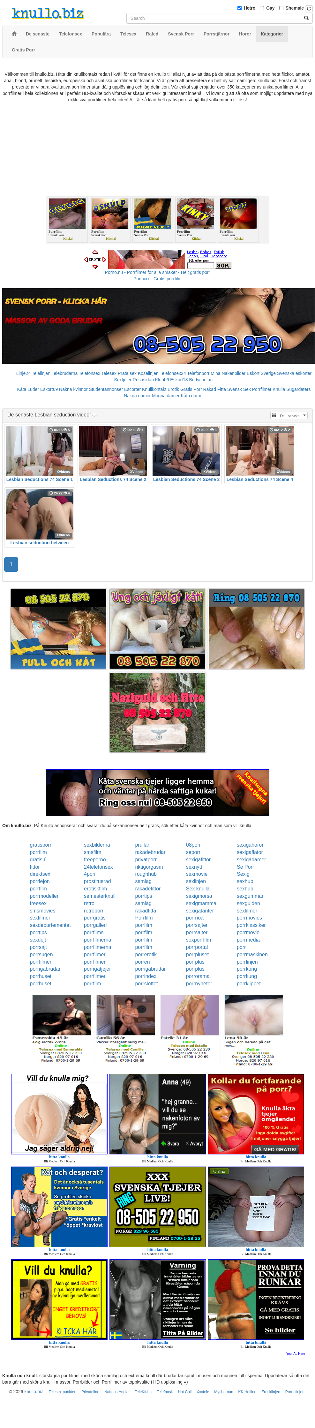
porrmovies (249, 917)
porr (241, 947)
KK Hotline (247, 1392)
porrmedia (248, 940)
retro (89, 903)
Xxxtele (203, 1392)
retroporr (93, 910)
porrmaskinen (252, 954)
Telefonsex (89, 373)
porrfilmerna (97, 940)
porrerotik (146, 954)
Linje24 (23, 373)
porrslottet (146, 983)
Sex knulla (198, 888)
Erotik (173, 389)
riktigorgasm (149, 867)
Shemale (295, 8)
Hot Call (185, 1392)
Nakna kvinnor (73, 389)
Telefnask (165, 1392)
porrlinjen (247, 962)
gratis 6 (38, 859)
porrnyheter (199, 983)
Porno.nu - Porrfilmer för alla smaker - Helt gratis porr (157, 272)
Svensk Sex (239, 389)
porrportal (197, 947)
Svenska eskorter (294, 373)
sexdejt (38, 940)
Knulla (279, 389)
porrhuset (41, 976)
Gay (270, 8)
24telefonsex (98, 867)
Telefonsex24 (173, 373)
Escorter (132, 389)
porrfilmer (95, 954)
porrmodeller (44, 896)
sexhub (245, 881)
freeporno (95, 859)
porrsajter (197, 925)
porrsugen (41, 954)
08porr (193, 845)
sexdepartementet (50, 925)
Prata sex (127, 373)
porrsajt (38, 947)
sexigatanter (200, 910)
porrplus (195, 962)
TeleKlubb (143, 1392)
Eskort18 (179, 379)
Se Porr (245, 867)
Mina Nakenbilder (228, 373)
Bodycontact (201, 379)
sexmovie (197, 874)
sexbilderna (97, 845)
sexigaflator (250, 852)
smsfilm (92, 852)
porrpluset (197, 954)
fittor (35, 867)
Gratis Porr (191, 389)
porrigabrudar (45, 969)
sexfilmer (247, 910)
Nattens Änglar (117, 1392)
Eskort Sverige (261, 373)
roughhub (146, 874)
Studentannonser (106, 389)
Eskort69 (49, 389)
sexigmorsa (199, 896)
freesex (38, 903)
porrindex (145, 976)
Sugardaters (298, 389)
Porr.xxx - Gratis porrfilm (157, 278)
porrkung (247, 969)
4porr (90, 874)
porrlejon (40, 881)
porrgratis (95, 917)
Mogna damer (165, 395)
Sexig (243, 874)
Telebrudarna (65, 373)
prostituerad (97, 881)
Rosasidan (143, 379)
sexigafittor (198, 859)
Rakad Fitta (214, 389)
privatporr (146, 859)
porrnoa (195, 917)
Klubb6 (162, 379)
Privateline (90, 1392)
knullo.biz (33, 1391)
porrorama (198, 976)
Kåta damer (192, 395)
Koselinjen (148, 373)
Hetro (250, 8)
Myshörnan (223, 1392)
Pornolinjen (294, 1392)
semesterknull (100, 896)
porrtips (143, 896)
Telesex (108, 373)
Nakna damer (137, 395)
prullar (142, 845)
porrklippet (249, 983)
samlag (143, 881)
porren (142, 962)
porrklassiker (251, 925)
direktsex (40, 874)
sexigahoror (250, 845)
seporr (193, 852)
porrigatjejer (97, 969)
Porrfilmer (262, 389)
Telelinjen (41, 373)
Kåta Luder (28, 389)
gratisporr (41, 845)
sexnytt (194, 867)
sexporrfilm (198, 940)
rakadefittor (148, 888)
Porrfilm (144, 917)
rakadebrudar (150, 852)
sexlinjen (196, 881)
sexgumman (251, 896)
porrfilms (93, 932)
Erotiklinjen (270, 1392)
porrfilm (38, 852)
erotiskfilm (95, 888)
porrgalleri (95, 925)
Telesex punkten (62, 1392)
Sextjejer (122, 379)
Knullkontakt (154, 389)
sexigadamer (251, 859)
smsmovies (43, 910)
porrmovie (248, 932)
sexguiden (248, 903)
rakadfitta (145, 910)
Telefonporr (198, 373)
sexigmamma (201, 903)
